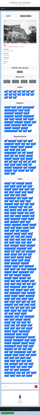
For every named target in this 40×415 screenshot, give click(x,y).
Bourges (17, 204)
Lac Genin (15, 266)
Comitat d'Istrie (18, 116)
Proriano (24, 322)
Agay (13, 183)
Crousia (7, 230)
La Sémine (27, 260)
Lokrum (18, 281)
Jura (11, 161)
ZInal (23, 375)
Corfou (13, 227)
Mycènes (12, 301)
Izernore (18, 251)
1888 (10, 94)
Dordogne (12, 149)
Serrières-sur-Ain (9, 349)
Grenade (29, 242)
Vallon (18, 366)
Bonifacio (28, 201)
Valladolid (13, 366)
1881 (11, 91)
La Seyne (7, 263)
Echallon (30, 233)
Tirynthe (7, 360)
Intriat (13, 251)
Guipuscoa (22, 155)
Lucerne (19, 284)
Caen (30, 207)
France (5, 46)
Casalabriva (20, 213)
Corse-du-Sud (14, 146)
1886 (32, 91)
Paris (19, 310)
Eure (24, 152)
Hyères (30, 248)
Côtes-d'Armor (29, 146)
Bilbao (17, 201)
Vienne (6, 369)
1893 (32, 94)
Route (5, 63)
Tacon (27, 355)
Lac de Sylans (8, 266)
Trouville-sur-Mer (14, 363)
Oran (17, 307)
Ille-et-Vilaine (29, 158)
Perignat (11, 313)
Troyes (21, 363)
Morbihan (19, 164)
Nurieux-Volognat (9, 304)
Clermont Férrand (15, 221)
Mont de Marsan (31, 292)
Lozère (34, 161)
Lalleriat (21, 266)
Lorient (32, 281)
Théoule (12, 358)
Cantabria (27, 110)
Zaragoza (13, 375)
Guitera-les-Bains (31, 245)
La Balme (13, 257)
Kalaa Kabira (14, 254)
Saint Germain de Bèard (24, 331)
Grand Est (31, 119)
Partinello (25, 310)
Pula (29, 322)
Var (32, 170)
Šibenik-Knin (21, 170)
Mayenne (13, 164)
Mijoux (6, 292)
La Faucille (7, 260)
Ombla (12, 307)
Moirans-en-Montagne (15, 292)
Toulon (24, 360)
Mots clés (6, 61)
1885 (28, 91)
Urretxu (31, 363)
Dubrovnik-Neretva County (11, 152)
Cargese (25, 210)
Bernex (11, 201)
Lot (29, 161)
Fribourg (12, 239)
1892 (28, 94)
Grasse (23, 242)
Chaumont (24, 218)
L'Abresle (7, 257)
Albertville (13, 186)
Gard (12, 155)
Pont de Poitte (19, 319)
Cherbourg (31, 218)
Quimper (7, 325)
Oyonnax (7, 310)
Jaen (23, 251)
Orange (22, 307)
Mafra (28, 284)
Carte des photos (7, 81)
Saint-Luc (33, 340)
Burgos (21, 207)
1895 (10, 97)
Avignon (12, 192)
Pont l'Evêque (27, 319)
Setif (20, 349)
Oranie (30, 125)
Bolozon (22, 201)
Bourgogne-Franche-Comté (11, 110)
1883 (19, 91)
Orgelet (28, 307)
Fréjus (6, 239)
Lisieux (13, 281)
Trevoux (29, 360)
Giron (6, 242)
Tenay (6, 358)
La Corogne (28, 257)
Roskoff (30, 325)
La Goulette (14, 260)
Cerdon (22, 46)
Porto (18, 322)
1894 (6, 97)
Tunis (27, 170)
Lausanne (13, 269)
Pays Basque (8, 128)
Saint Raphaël (32, 337)
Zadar (28, 372)
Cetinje (12, 215)
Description (6, 49)
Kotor (30, 254)
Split (34, 352)
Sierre (6, 352)
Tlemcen (13, 360)
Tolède (18, 360)
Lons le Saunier (25, 281)
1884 (23, 91)
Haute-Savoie (8, 158)
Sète (15, 349)
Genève (23, 239)
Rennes (13, 325)
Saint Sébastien (8, 340)
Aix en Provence (20, 183)
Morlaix (13, 298)
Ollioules (27, 304)
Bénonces (25, 198)
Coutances (25, 227)
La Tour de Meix (25, 263)
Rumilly (13, 328)
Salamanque (25, 343)
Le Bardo (24, 269)
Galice (25, 119)
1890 (19, 94)
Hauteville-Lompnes (21, 248)
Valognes (24, 366)
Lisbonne (7, 281)
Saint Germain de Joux (10, 334)
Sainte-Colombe (16, 343)
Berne (6, 201)
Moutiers (31, 298)
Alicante (30, 186)
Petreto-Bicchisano (9, 316)
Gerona (29, 239)
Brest (6, 207)
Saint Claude (8, 331)
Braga (27, 204)
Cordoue (7, 227)
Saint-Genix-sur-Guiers (18, 340)
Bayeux (12, 195)
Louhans (7, 284)
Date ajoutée (6, 57)
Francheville (29, 236)
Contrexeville (33, 224)
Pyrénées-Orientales (17, 167)
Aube (25, 141)
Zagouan (34, 372)
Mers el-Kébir (19, 289)
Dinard (6, 149)
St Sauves (15, 355)
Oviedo (33, 307)
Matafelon (30, 286)
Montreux (7, 298)
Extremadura (19, 119)
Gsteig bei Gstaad (15, 245)
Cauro (26, 213)
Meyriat (32, 289)
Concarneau (8, 224)
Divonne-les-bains (25, 230)
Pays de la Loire (16, 128)
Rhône (25, 167)
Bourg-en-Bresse (9, 204)
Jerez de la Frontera (31, 251)
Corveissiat (19, 227)
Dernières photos (24, 81)
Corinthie (33, 143)
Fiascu (23, 236)
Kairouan (7, 254)
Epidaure (7, 236)
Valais (25, 131)
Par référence (15, 81)
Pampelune (13, 310)
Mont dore (7, 295)
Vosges (13, 173)
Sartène (25, 346)
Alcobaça (19, 186)
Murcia (34, 122)
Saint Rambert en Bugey (21, 337)
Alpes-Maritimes (12, 141)
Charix (32, 215)
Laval (18, 269)
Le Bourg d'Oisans (32, 269)
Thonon (29, 358)
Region (5, 45)
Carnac (31, 210)
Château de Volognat (20, 2)
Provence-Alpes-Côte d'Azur (11, 131)
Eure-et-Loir (30, 152)
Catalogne (26, 113)
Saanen (18, 328)
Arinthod (27, 189)
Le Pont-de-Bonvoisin (24, 272)
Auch (6, 192)
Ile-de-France (28, 122)
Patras (30, 310)
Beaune (18, 195)
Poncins (12, 319)
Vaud (30, 131)
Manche (7, 164)
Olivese (21, 304)
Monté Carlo (14, 295)
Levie (29, 278)
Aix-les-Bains (29, 183)
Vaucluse (7, 173)
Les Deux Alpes (26, 275)
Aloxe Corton (8, 189)
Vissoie (18, 372)
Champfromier (26, 215)
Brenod (32, 204)
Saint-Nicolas (8, 343)
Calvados (18, 143)
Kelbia (20, 254)
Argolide (20, 141)
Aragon (14, 107)
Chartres (7, 218)
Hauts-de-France (19, 122)
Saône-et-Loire (32, 167)
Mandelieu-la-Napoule (15, 286)
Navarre (25, 164)
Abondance (7, 183)
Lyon (24, 284)
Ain (19, 46)
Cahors (7, 210)
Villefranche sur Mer (25, 369)
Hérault (23, 158)
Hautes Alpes (16, 158)
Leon (6, 275)
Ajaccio (7, 186)
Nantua (18, 301)
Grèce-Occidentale (9, 122)
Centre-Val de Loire (9, 116)
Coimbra (22, 221)
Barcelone (30, 192)
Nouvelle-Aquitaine (16, 125)
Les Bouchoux (18, 275)
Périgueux (17, 313)
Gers (16, 155)
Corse (6, 119)
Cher (28, 143)
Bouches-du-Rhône (9, 143)
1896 (15, 97)
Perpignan (24, 313)
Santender (32, 343)
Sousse (29, 352)
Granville (18, 242)
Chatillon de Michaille (15, 218)
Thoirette (23, 358)
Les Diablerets (8, 278)
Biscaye (30, 141)
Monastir (24, 292)
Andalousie (7, 107)
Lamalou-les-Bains (29, 266)
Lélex (32, 272)
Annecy (21, 189)
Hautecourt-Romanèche (10, 248)
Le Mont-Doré (8, 272)
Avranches (17, 192)
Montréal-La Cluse (30, 295)
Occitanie (24, 125)
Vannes (30, 366)
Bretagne (21, 110)
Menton (13, 289)
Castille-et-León (18, 113)
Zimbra (18, 375)
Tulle (26, 363)
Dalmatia (12, 119)
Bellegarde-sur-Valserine (10, 198)
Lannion (7, 269)
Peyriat (17, 316)
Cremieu (32, 227)
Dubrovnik (24, 233)
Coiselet (28, 221)
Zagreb (7, 375)
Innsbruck (7, 251)
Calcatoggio (13, 210)
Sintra (11, 352)
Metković (26, 289)
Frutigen (18, 239)
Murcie (7, 301)
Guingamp (22, 245)
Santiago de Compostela (10, 346)
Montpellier (21, 295)
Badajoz (24, 192)
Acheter (20, 71)
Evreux (17, 236)
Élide (19, 152)
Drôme (23, 149)
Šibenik (30, 349)
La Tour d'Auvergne (15, 263)
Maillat (34, 284)
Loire (25, 161)
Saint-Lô (27, 340)
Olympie (7, 307)
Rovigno (7, 328)
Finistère (7, 155)
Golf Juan (12, 242)
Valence (7, 366)
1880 (6, 91)
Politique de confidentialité (7, 413)
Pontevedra (7, 322)
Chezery (7, 221)
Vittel (23, 372)
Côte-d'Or (21, 146)
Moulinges (24, 298)
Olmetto (33, 304)
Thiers (17, 358)
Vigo (11, 369)
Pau (6, 313)
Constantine (25, 224)
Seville (24, 349)
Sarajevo (19, 346)
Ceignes (32, 213)
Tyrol (20, 131)
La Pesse (21, 260)
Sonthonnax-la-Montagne (20, 352)
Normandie (7, 125)
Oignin (16, 304)
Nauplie (24, 301)
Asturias (20, 107)
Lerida (11, 275)
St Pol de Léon (8, 355)
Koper (25, 254)
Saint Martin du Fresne (10, 337)
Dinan (17, 230)
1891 (24, 94)
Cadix (25, 207)
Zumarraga (29, 375)
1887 (6, 94)
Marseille (24, 286)
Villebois (17, 369)
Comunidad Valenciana (29, 116)
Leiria (20, 161)
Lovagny (13, 284)
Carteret (7, 213)
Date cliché (6, 53)
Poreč (13, 322)
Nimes (33, 301)
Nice (29, 301)
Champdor (18, 215)
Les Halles (15, 278)
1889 (15, 94)
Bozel (22, 204)
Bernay (31, 198)
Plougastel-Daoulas (29, 316)
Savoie (15, 170)
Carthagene (13, 213)
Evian (12, 236)
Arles (32, 189)
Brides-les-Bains (13, 207)
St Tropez (22, 355)
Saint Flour (15, 331)
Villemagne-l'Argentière (10, 372)
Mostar (18, 298)
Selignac (31, 346)
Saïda (23, 328)
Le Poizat (15, 272)
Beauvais (24, 195)
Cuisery (12, 230)
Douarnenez (17, 233)
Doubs (18, 149)
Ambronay (15, 189)
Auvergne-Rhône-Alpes (12, 46)
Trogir (6, 363)
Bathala (7, 195)
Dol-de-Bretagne (9, 233)
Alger (24, 186)
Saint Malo (19, 334)
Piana (22, 316)
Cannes (20, 210)
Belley (19, 198)
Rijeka (18, 325)
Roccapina (23, 325)
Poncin (6, 319)
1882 (15, 91)
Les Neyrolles (23, 278)
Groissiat (7, 245)
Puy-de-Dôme (8, 167)
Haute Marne (29, 155)
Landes (15, 161)
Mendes (7, 289)
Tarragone (33, 355)
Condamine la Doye (17, 224)
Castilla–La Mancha (9, 113)
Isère (6, 161)
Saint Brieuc (29, 328)
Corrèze (7, 146)
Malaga (7, 286)
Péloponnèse (25, 128)
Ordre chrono (32, 81)
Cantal (23, 143)
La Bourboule (20, 257)
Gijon (34, 239)
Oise (30, 164)
